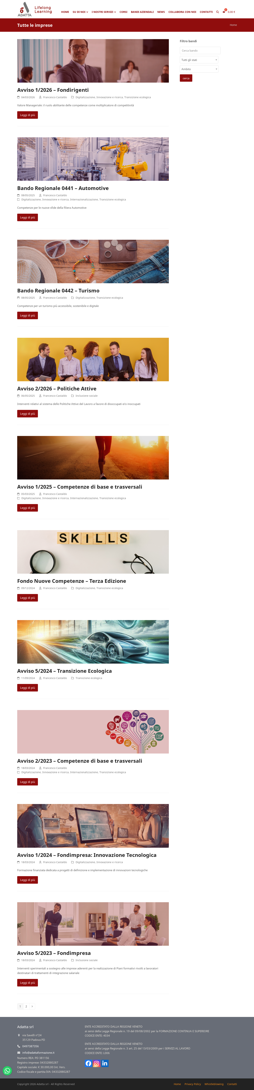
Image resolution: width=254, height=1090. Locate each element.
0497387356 (30, 1046)
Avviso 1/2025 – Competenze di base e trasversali (79, 486)
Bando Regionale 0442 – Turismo (58, 290)
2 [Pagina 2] (27, 1006)
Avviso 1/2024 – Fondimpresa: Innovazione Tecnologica (87, 854)
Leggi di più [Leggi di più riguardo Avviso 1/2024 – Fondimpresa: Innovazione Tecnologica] (27, 880)
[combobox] (199, 59)
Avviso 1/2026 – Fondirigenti (53, 89)
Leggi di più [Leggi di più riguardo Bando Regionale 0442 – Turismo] (27, 315)
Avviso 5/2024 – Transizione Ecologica (64, 670)
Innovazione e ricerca (110, 97)
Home (233, 25)
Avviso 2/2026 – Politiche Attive (57, 388)
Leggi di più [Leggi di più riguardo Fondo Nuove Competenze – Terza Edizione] (27, 598)
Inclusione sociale (87, 395)
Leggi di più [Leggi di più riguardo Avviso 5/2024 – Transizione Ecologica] (27, 687)
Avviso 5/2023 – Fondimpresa (54, 952)
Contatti (232, 1084)
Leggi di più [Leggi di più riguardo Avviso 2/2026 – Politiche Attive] (27, 413)
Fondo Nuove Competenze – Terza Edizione (71, 580)
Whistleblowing (214, 1084)
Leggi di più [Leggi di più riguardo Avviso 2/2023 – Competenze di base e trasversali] (27, 782)
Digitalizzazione (85, 97)
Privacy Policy (193, 1084)
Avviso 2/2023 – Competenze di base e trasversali (79, 760)
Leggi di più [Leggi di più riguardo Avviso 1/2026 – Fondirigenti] (27, 115)
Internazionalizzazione (84, 199)
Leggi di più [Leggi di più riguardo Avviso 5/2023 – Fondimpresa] (27, 982)
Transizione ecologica (137, 97)
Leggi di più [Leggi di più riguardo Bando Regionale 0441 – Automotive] (27, 217)
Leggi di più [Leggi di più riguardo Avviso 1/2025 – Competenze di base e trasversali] (27, 508)
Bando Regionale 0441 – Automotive (63, 187)
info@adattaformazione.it (38, 1052)
